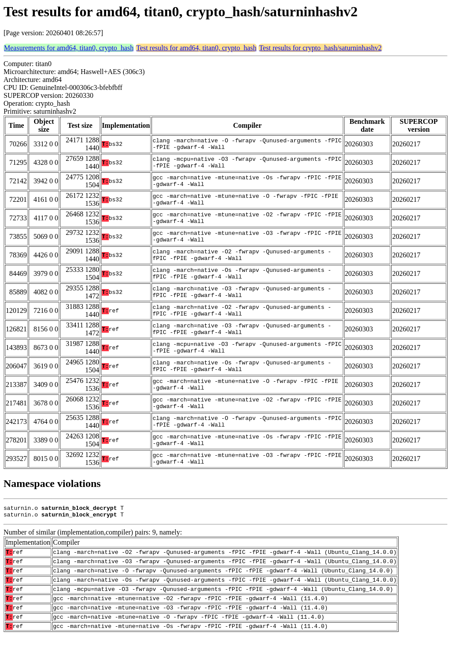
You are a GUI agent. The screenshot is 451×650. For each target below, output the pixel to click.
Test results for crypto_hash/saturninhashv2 (320, 48)
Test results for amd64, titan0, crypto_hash (196, 48)
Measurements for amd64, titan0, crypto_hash (68, 48)
